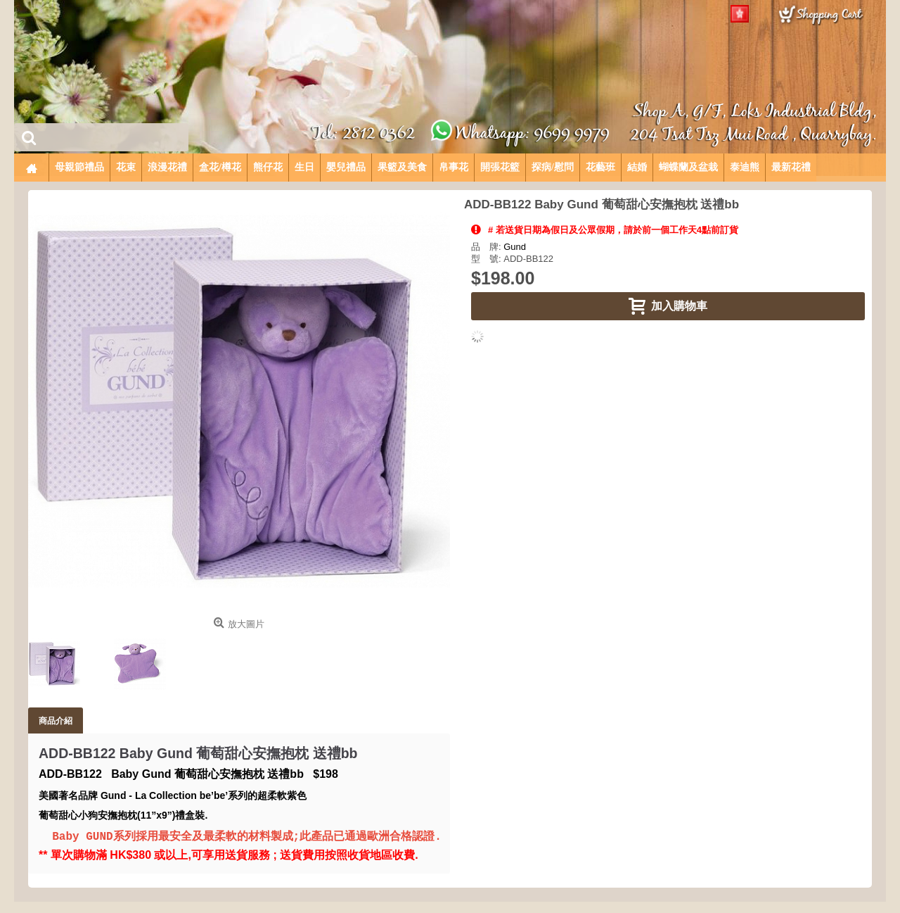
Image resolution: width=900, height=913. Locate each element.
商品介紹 (55, 720)
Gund (514, 246)
